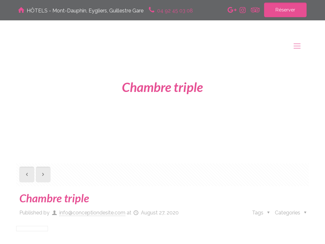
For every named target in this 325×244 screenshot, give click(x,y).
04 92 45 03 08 (175, 11)
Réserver (285, 10)
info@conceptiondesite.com (92, 213)
